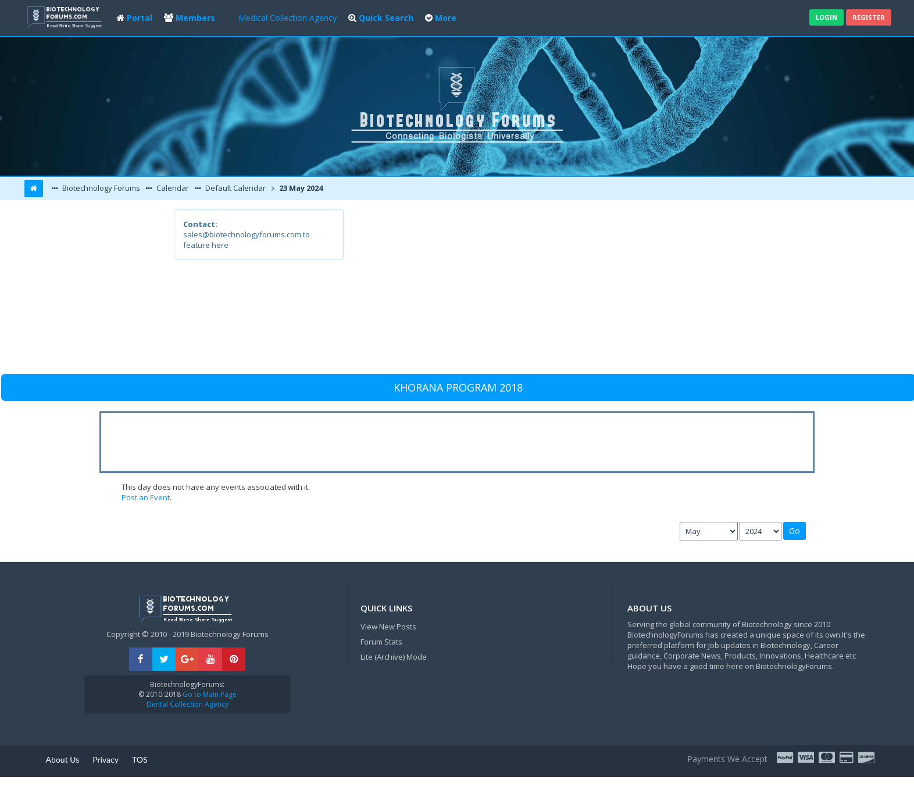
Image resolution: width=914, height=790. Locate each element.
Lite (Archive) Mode (393, 657)
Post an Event (146, 497)
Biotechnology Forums (100, 188)
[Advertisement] (542, 290)
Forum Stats (381, 641)
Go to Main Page (209, 694)
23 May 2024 (300, 188)
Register (868, 17)
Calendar (172, 188)
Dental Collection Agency (187, 704)
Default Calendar (234, 188)
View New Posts (388, 626)
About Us (63, 759)
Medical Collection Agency (287, 17)
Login (826, 17)
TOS (140, 759)
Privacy (105, 759)
